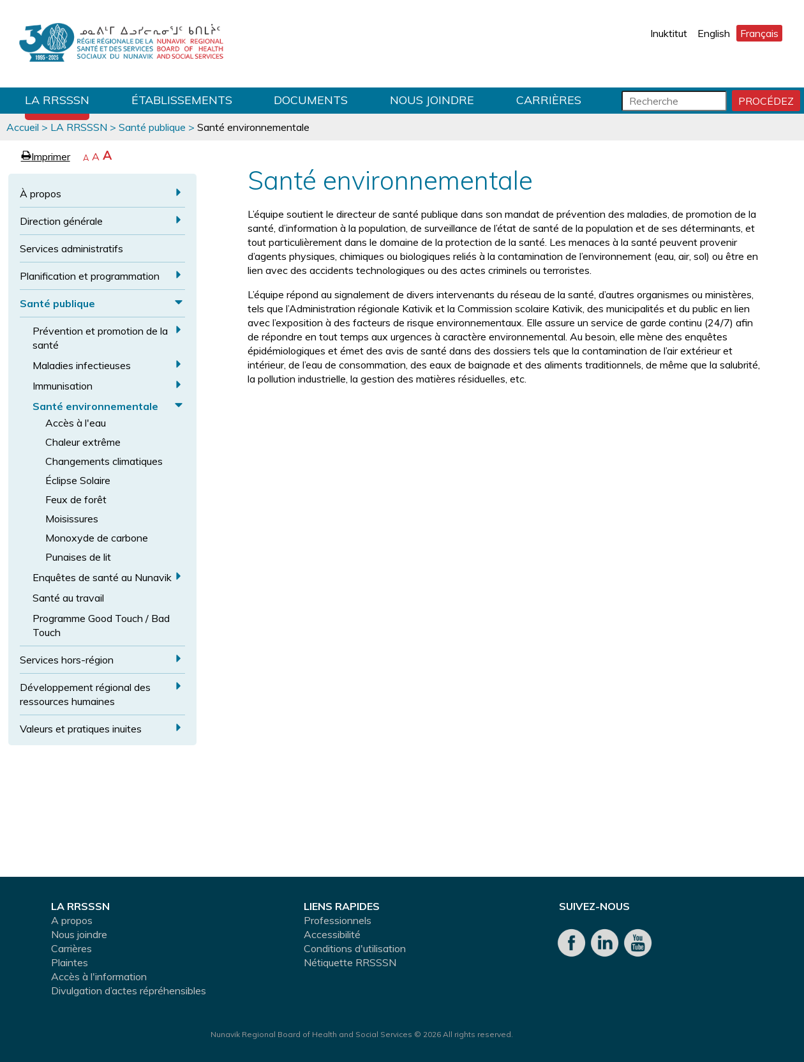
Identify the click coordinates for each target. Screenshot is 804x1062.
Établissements (181, 100)
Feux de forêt (76, 499)
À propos (40, 193)
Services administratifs (71, 248)
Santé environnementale (95, 406)
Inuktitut (668, 33)
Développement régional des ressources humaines (85, 694)
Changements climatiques (104, 461)
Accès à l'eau (75, 422)
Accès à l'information (99, 976)
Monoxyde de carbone (96, 537)
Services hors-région (67, 659)
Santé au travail (68, 597)
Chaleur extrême (83, 442)
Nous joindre (432, 100)
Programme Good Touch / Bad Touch (101, 625)
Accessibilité (332, 934)
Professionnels (337, 920)
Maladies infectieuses (82, 365)
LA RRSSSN (57, 100)
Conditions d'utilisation (355, 948)
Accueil (22, 127)
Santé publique (152, 127)
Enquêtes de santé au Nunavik (102, 577)
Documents (311, 100)
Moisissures (71, 518)
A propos (72, 920)
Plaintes (69, 962)
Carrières (548, 100)
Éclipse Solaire (77, 480)
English (713, 33)
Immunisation (63, 385)
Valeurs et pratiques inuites (81, 728)
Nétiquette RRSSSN (350, 962)
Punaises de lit (78, 556)
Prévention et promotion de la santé (100, 337)
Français (759, 33)
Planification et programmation (90, 275)
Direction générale (61, 221)
